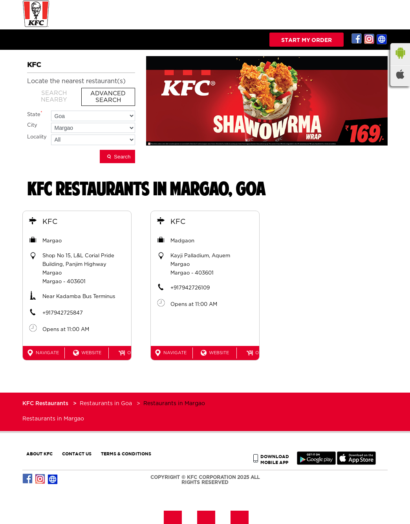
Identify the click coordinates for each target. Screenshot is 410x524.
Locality (37, 137)
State (34, 114)
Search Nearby (54, 96)
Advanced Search (108, 97)
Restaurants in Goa (106, 403)
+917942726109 (190, 288)
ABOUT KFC (39, 453)
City (32, 125)
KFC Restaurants (46, 403)
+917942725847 (62, 313)
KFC (49, 222)
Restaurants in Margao (53, 419)
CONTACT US (77, 453)
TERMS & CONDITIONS (126, 453)
